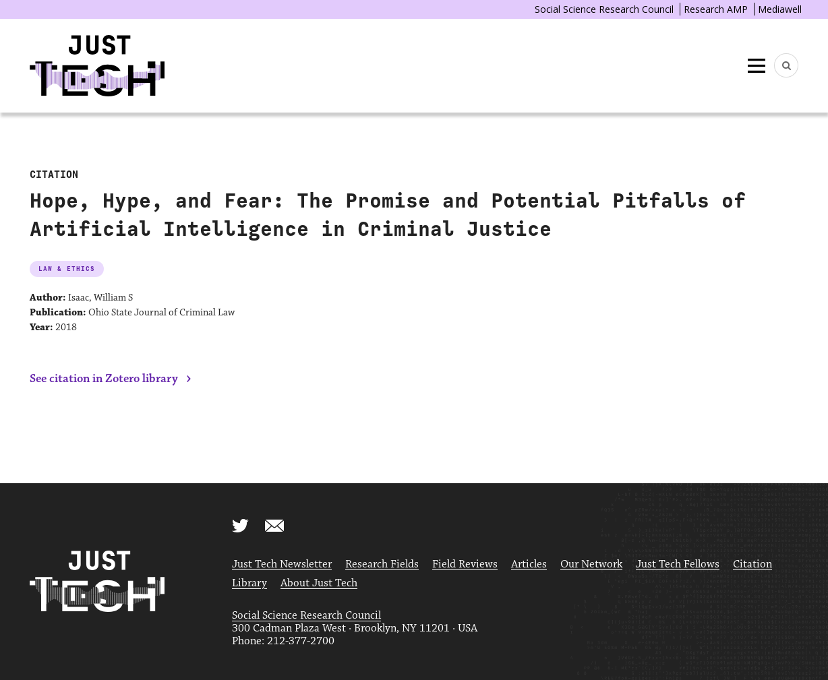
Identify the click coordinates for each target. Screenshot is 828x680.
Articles (529, 564)
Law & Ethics (66, 268)
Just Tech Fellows (677, 564)
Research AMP (716, 9)
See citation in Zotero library (104, 378)
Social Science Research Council (604, 9)
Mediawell (780, 9)
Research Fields (382, 564)
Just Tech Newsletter (282, 564)
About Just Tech (318, 583)
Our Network (591, 564)
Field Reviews (465, 564)
